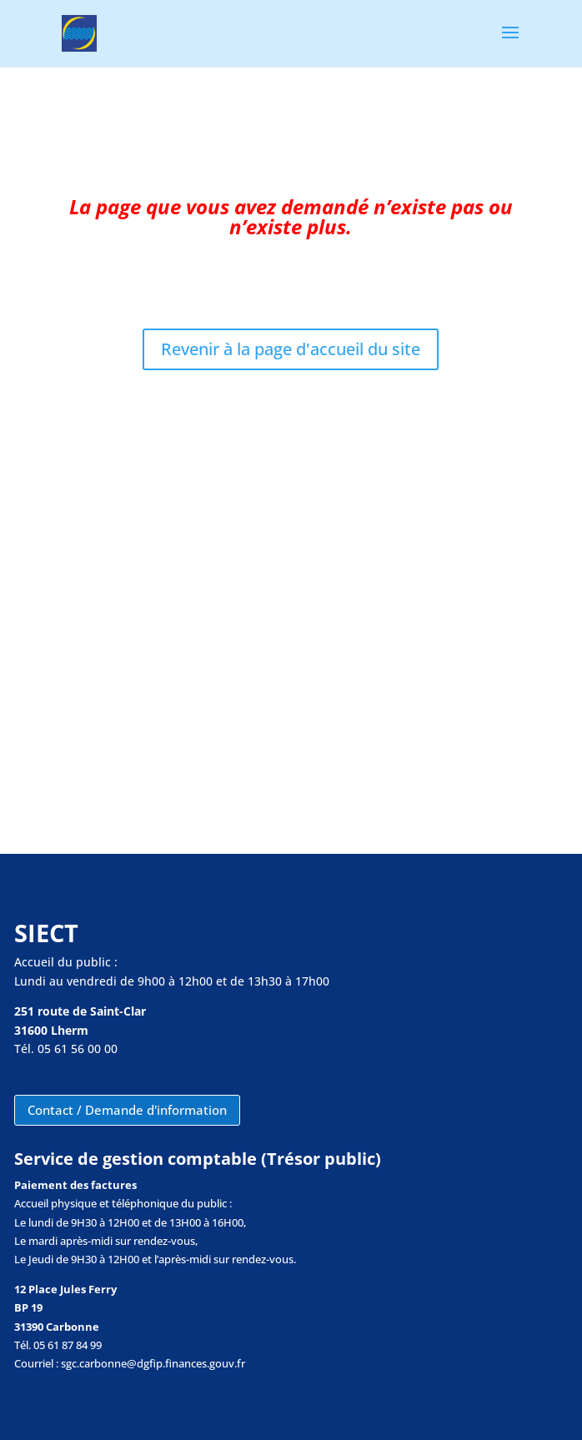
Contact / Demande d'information (127, 1109)
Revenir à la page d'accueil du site (290, 349)
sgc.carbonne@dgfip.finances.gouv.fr (153, 1363)
